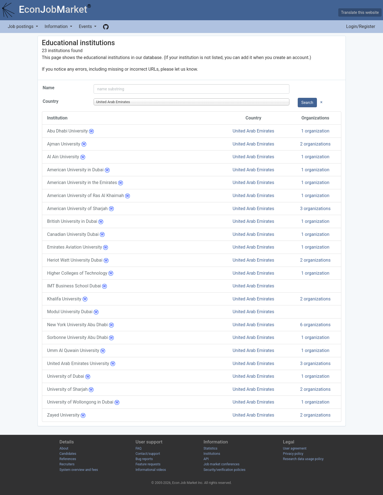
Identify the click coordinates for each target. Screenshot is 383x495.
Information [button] (57, 26)
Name (48, 87)
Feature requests (148, 464)
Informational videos (151, 470)
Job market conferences (221, 464)
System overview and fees (78, 470)
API (206, 459)
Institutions (212, 454)
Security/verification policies (225, 470)
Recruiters (66, 464)
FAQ (139, 448)
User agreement (295, 448)
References (67, 459)
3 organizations (315, 208)
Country (51, 101)
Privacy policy (293, 454)
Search (307, 102)
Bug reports (144, 459)
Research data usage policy (303, 459)
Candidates (67, 454)
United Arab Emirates (253, 131)
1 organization (315, 131)
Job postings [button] (21, 26)
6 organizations (315, 324)
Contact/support (148, 454)
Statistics (210, 448)
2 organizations (315, 144)
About (63, 448)
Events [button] (86, 26)
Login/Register (360, 26)
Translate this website (360, 12)
